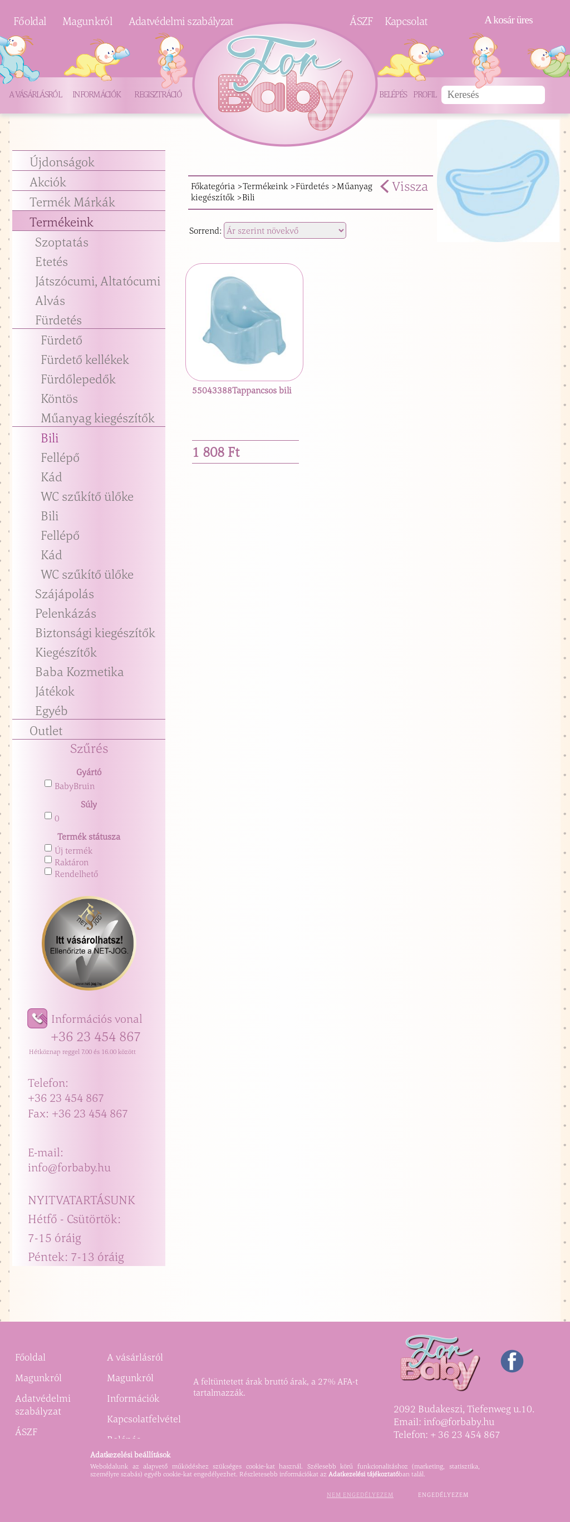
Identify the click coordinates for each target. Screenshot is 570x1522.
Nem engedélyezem (360, 1495)
